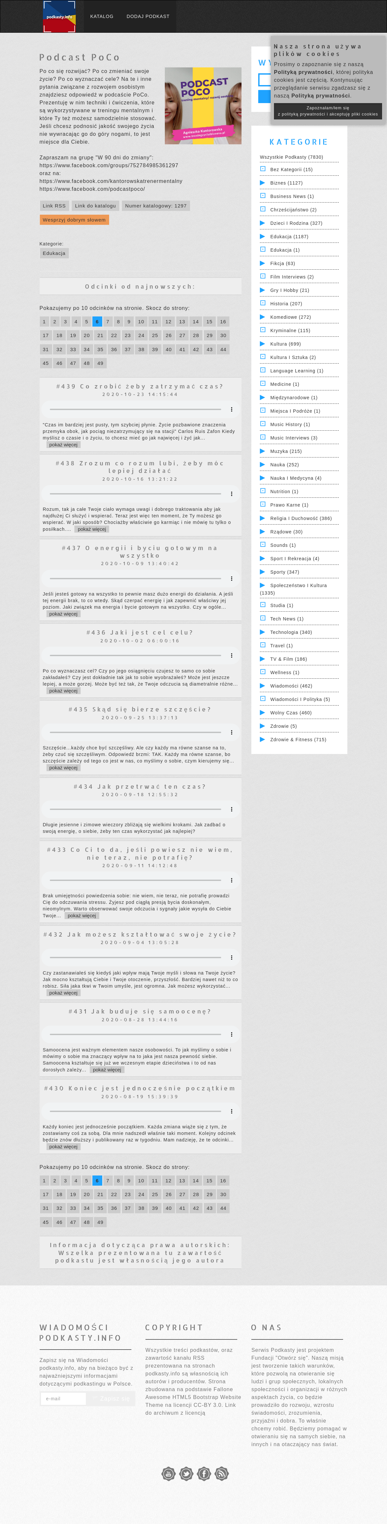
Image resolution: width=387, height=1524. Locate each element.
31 (46, 349)
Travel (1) (281, 645)
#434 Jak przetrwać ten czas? (140, 786)
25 (155, 335)
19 (73, 335)
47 (73, 363)
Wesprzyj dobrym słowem (74, 220)
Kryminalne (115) (290, 330)
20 (87, 335)
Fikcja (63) (282, 263)
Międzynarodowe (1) (294, 397)
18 (59, 335)
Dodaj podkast (148, 16)
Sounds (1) (283, 545)
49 (100, 363)
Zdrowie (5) (283, 726)
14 (196, 321)
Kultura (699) (285, 344)
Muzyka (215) (286, 451)
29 (210, 335)
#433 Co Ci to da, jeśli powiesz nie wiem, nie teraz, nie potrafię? (140, 853)
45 (46, 363)
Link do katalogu (95, 205)
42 (196, 349)
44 (223, 349)
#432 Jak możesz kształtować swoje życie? (140, 934)
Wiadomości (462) (291, 686)
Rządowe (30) (286, 531)
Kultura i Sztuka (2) (293, 357)
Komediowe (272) (290, 317)
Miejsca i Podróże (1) (295, 411)
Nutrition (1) (284, 491)
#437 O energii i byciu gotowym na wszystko (140, 551)
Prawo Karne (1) (289, 505)
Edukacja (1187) (289, 236)
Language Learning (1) (297, 370)
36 (114, 349)
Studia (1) (282, 605)
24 (141, 335)
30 (223, 335)
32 (59, 349)
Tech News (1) (287, 618)
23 (128, 335)
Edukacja (54, 253)
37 (128, 349)
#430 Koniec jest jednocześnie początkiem (140, 1088)
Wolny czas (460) (291, 712)
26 (169, 335)
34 (87, 349)
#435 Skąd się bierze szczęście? (140, 709)
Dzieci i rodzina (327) (296, 223)
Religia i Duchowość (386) (301, 518)
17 (46, 335)
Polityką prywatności (303, 72)
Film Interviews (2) (292, 276)
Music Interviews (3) (294, 437)
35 (100, 349)
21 (100, 335)
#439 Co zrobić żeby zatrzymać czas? (140, 386)
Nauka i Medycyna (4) (296, 478)
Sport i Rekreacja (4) (294, 558)
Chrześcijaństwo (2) (293, 209)
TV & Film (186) (288, 659)
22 (114, 335)
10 (141, 321)
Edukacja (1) (285, 250)
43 (210, 349)
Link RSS (54, 205)
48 (87, 363)
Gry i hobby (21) (289, 290)
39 (155, 349)
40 (169, 349)
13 (182, 321)
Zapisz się (110, 1398)
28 (196, 335)
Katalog (102, 16)
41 (182, 349)
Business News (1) (292, 196)
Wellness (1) (285, 672)
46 (59, 363)
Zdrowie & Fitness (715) (298, 739)
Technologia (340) (291, 632)
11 (155, 321)
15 (209, 321)
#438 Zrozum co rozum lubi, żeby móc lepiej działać (140, 466)
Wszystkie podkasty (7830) (291, 157)
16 (223, 321)
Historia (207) (286, 303)
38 (141, 349)
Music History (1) (290, 424)
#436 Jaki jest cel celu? (140, 632)
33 (73, 349)
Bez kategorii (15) (291, 169)
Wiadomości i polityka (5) (300, 699)
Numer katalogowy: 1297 (156, 205)
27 (182, 335)
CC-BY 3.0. (208, 1405)
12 (168, 321)
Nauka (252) (284, 464)
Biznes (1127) (286, 183)
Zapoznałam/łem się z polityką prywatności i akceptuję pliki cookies (328, 111)
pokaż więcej (63, 444)
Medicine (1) (285, 384)
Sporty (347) (285, 572)
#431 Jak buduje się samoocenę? (140, 1011)
